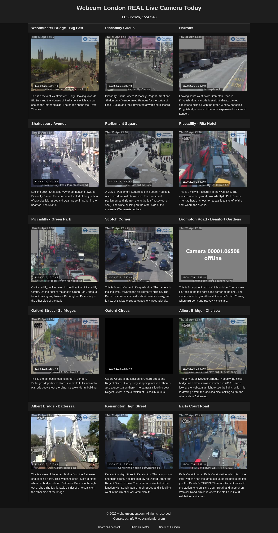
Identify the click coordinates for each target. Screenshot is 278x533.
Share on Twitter (139, 527)
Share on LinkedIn (169, 527)
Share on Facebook (109, 527)
